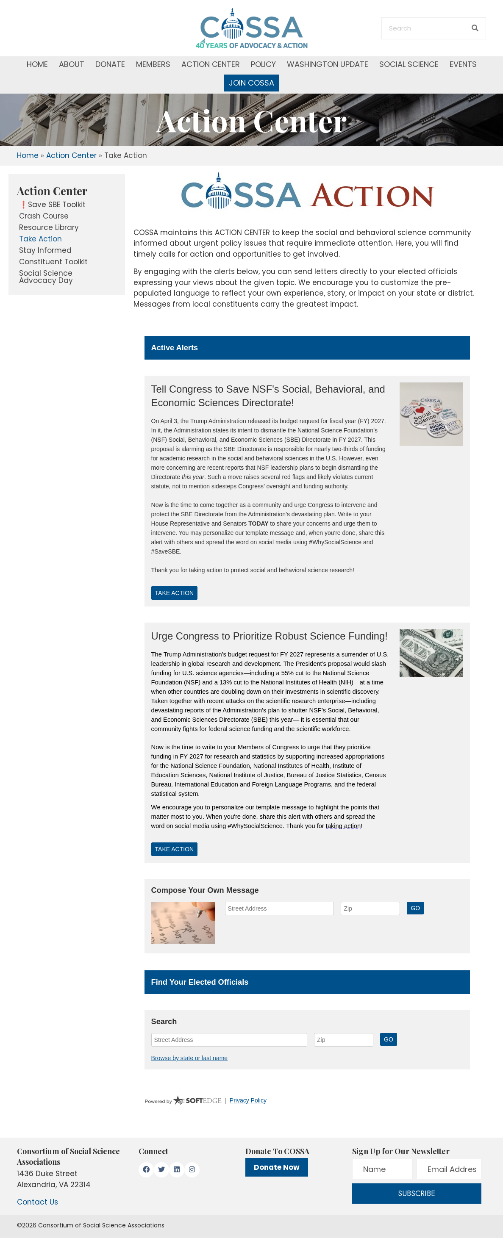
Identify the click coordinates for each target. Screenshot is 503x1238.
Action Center (71, 155)
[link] (67, 191)
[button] (146, 1169)
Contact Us (37, 1202)
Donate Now (277, 1167)
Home (28, 155)
